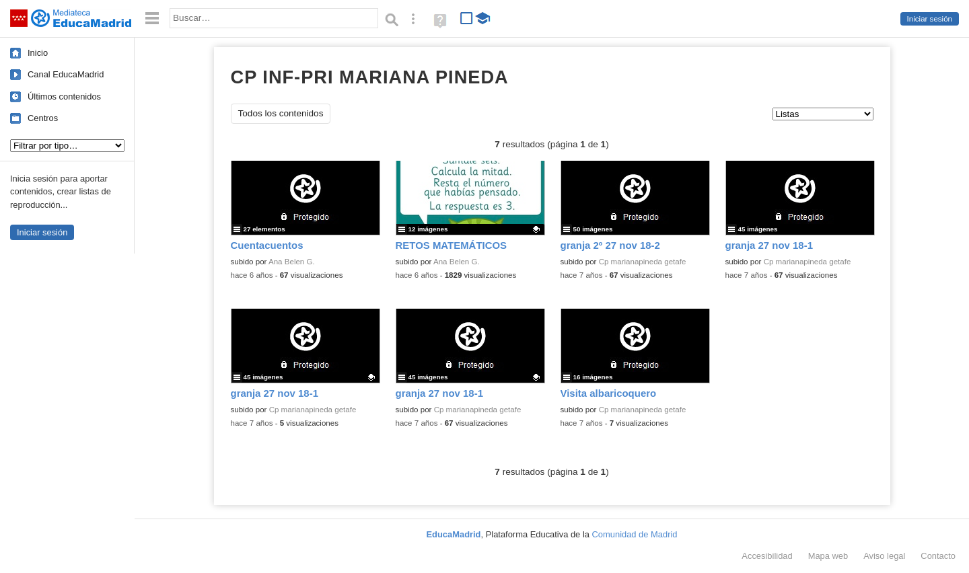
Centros (43, 118)
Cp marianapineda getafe (642, 262)
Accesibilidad (767, 556)
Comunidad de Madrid (635, 534)
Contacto (938, 556)
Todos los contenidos (281, 113)
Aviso (884, 556)
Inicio (38, 53)
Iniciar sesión (929, 19)
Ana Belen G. (291, 262)
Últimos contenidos (64, 96)
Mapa (828, 556)
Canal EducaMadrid (66, 74)
